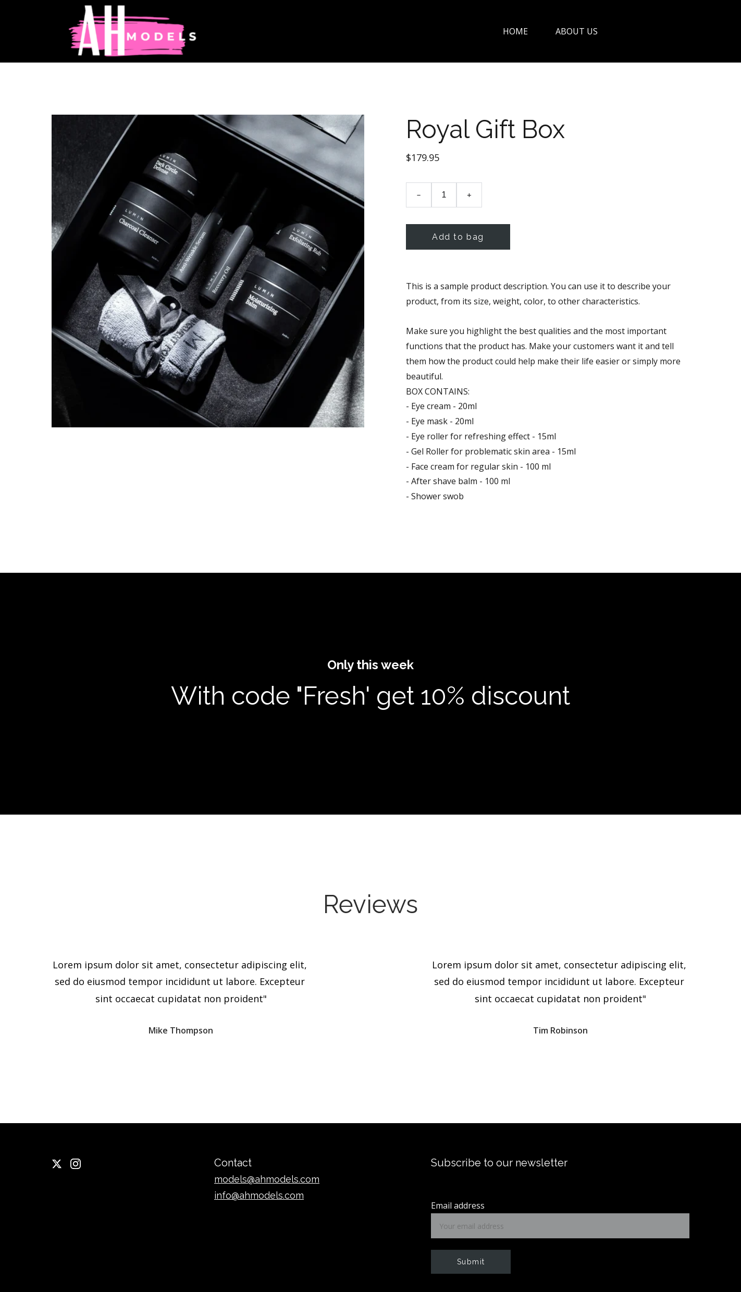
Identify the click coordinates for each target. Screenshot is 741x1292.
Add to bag (458, 237)
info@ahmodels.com (259, 1195)
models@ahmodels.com (266, 1179)
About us (576, 31)
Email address (458, 1205)
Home (515, 31)
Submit (471, 1262)
